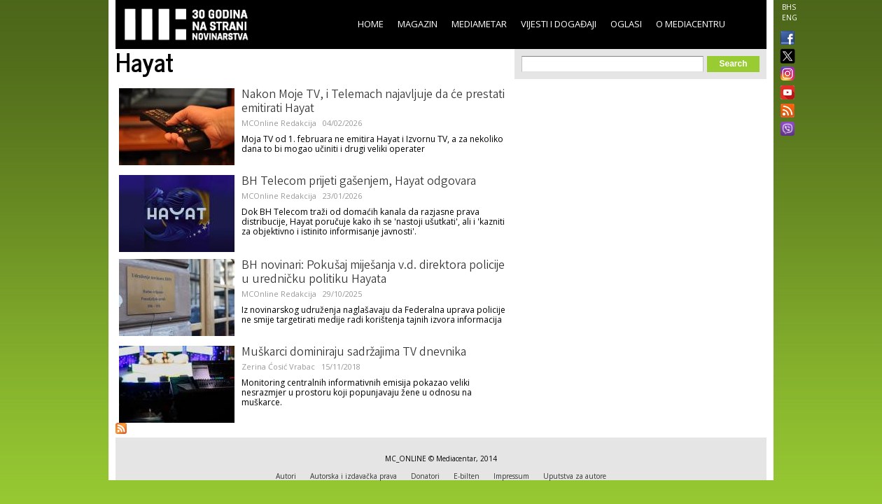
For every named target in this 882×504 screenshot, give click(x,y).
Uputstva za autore (574, 476)
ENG (789, 17)
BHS (789, 7)
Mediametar (479, 24)
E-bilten (466, 476)
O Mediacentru (690, 24)
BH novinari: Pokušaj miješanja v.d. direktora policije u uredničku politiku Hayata (373, 273)
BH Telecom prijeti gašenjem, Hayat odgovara (358, 182)
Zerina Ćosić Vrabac (278, 366)
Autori (286, 476)
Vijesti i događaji (558, 24)
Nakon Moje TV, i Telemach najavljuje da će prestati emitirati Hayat (373, 102)
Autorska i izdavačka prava (353, 476)
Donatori (425, 476)
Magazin (418, 24)
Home (371, 24)
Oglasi (626, 24)
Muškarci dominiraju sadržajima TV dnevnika (353, 353)
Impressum (511, 476)
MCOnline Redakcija (278, 123)
